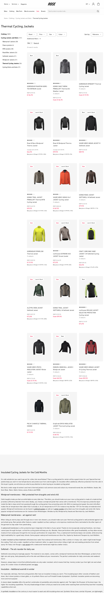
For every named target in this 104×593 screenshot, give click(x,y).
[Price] (42, 34)
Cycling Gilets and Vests (11, 67)
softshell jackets (39, 509)
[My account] (93, 4)
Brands (43, 11)
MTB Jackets (8, 49)
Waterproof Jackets (10, 41)
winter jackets (59, 509)
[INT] (88, 4)
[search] (98, 11)
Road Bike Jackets (10, 52)
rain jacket (26, 544)
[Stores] (8, 4)
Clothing (6, 34)
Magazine (24, 4)
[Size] (52, 34)
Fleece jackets (8, 45)
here (36, 564)
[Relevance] (97, 34)
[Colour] (62, 34)
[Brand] (32, 34)
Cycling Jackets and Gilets (11, 38)
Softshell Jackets (9, 56)
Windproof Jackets (10, 60)
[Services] (16, 4)
